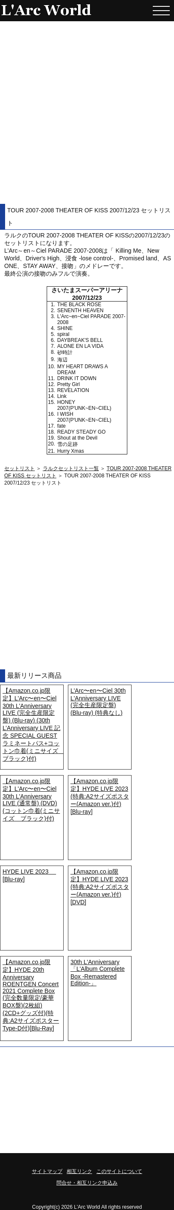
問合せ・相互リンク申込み (87, 1183)
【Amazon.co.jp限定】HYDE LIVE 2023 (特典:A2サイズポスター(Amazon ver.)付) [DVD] (99, 886)
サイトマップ (47, 1171)
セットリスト (19, 468)
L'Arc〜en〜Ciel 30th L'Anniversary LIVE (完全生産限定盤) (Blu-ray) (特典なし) (98, 701)
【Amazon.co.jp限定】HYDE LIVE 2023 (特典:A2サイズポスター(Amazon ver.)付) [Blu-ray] (99, 796)
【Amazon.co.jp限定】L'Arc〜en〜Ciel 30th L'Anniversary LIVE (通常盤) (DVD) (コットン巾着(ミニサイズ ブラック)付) (31, 800)
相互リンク (79, 1171)
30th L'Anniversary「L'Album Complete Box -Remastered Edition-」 (97, 973)
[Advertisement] (87, 112)
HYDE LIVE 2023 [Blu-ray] (29, 875)
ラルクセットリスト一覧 (71, 468)
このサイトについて (119, 1171)
